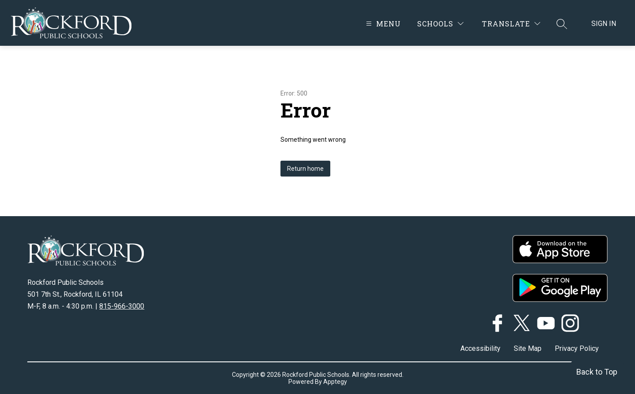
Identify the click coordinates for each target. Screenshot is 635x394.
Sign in (603, 23)
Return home (305, 168)
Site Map (528, 348)
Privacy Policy (577, 348)
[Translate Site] (511, 23)
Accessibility (480, 348)
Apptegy (335, 381)
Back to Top (596, 371)
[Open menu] (382, 23)
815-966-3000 (121, 306)
